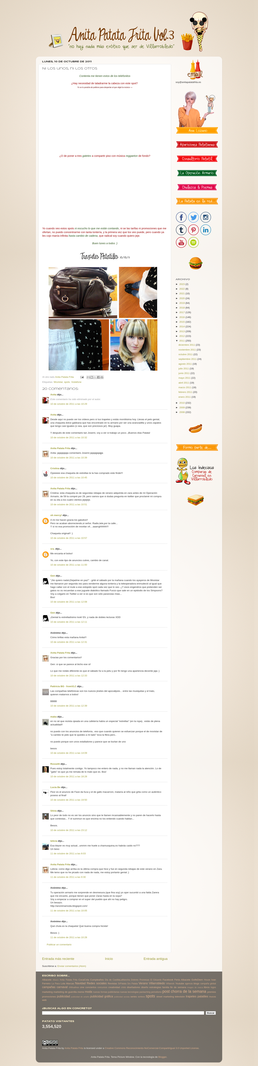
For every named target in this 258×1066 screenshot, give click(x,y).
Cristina (54, 468)
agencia (189, 983)
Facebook (168, 979)
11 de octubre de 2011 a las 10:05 (68, 910)
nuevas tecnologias (129, 992)
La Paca (56, 983)
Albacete (47, 979)
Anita (53, 394)
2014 (182, 326)
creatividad (114, 987)
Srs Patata (132, 983)
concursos (102, 987)
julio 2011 (184, 368)
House (207, 980)
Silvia (53, 810)
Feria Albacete (182, 979)
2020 (182, 298)
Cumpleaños (97, 979)
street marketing (165, 996)
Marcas (70, 983)
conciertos (90, 987)
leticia (53, 841)
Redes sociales (97, 983)
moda (88, 991)
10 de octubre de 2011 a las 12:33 (68, 675)
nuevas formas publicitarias (106, 992)
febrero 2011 (185, 392)
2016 (182, 317)
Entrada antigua (156, 959)
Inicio (109, 959)
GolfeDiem (197, 979)
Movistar (58, 382)
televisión (180, 996)
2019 (182, 303)
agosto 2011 (185, 364)
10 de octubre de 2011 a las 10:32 (68, 437)
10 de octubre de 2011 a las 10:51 (68, 504)
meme (81, 992)
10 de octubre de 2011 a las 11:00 (68, 564)
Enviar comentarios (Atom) (72, 966)
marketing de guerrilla (65, 992)
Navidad (80, 983)
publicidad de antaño (80, 997)
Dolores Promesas (140, 980)
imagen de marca (195, 987)
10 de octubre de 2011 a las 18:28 (68, 776)
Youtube (179, 983)
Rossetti (55, 764)
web (44, 1000)
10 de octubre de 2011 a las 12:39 (68, 705)
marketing (47, 992)
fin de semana (178, 987)
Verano (143, 983)
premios (211, 992)
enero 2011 (184, 397)
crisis (123, 987)
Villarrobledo (157, 983)
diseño (144, 987)
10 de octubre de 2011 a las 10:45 (68, 477)
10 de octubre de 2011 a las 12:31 (68, 642)
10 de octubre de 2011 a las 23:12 (68, 830)
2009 (182, 407)
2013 (182, 331)
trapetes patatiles (197, 996)
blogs (196, 983)
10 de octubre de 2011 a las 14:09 (68, 753)
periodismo (156, 992)
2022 (182, 288)
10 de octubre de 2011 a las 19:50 (68, 799)
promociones (49, 996)
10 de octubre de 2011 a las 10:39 (68, 457)
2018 (182, 307)
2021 (182, 293)
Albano (56, 980)
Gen (52, 575)
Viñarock (170, 983)
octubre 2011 (185, 354)
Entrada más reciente (58, 959)
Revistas (112, 983)
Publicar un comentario (59, 944)
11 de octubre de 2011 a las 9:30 (68, 877)
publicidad (63, 996)
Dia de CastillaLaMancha (117, 980)
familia (165, 987)
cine (82, 987)
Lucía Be (55, 787)
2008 (182, 412)
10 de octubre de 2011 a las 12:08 (68, 601)
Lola (63, 983)
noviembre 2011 (187, 349)
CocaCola (83, 979)
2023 (182, 284)
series (133, 996)
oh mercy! (56, 515)
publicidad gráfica (101, 996)
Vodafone (76, 382)
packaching (144, 992)
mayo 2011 (184, 378)
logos (213, 987)
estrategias (155, 987)
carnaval (62, 987)
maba (53, 716)
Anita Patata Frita (60, 448)
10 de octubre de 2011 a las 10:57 (68, 538)
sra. (52, 548)
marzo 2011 (185, 387)
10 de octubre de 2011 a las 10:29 (68, 404)
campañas (49, 987)
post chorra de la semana (184, 991)
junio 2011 (184, 373)
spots (67, 382)
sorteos (141, 996)
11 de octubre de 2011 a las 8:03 (68, 853)
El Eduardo (156, 980)
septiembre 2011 (187, 359)
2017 (182, 312)
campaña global (208, 983)
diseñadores (133, 987)
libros (207, 987)
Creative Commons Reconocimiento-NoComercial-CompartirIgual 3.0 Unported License (152, 1048)
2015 (182, 322)
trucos (212, 996)
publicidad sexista (122, 997)
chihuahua (74, 987)
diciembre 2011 (187, 344)
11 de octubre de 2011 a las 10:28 (68, 937)
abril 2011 (184, 382)
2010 (182, 402)
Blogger (162, 1057)
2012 (182, 336)
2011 (182, 340)
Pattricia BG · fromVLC (63, 686)
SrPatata (122, 983)
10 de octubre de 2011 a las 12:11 (68, 622)
